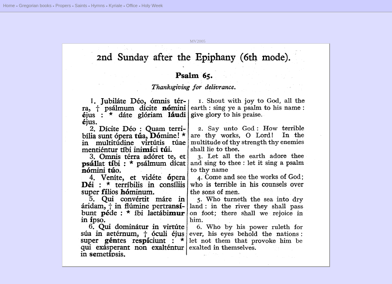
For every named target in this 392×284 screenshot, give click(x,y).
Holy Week (152, 5)
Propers (63, 5)
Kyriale (115, 5)
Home (9, 5)
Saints (81, 5)
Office (132, 5)
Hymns (98, 5)
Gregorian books (35, 5)
